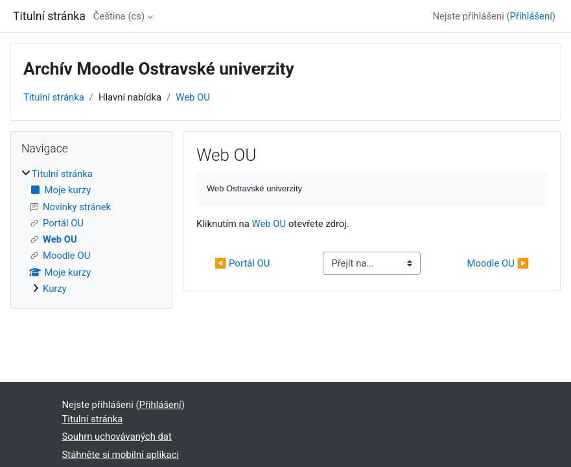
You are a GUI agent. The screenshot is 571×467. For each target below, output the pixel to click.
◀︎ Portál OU (242, 263)
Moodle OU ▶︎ (498, 263)
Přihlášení (531, 16)
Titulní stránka (53, 97)
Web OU (193, 97)
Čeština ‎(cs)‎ (119, 16)
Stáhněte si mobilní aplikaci (121, 455)
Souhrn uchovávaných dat (117, 436)
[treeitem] (91, 231)
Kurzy (55, 288)
